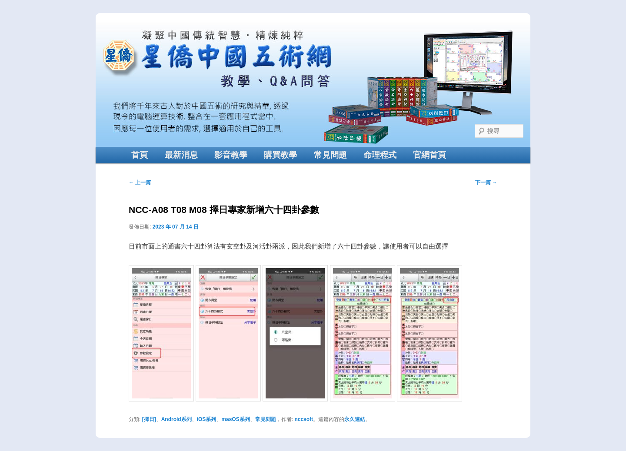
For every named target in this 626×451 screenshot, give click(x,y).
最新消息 (181, 154)
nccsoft (303, 419)
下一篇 (486, 182)
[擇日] (149, 419)
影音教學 (230, 154)
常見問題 (330, 154)
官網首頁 (429, 154)
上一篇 (140, 182)
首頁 (139, 154)
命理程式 (379, 154)
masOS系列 (235, 419)
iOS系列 (206, 419)
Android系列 (176, 419)
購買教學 (280, 154)
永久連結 (354, 419)
